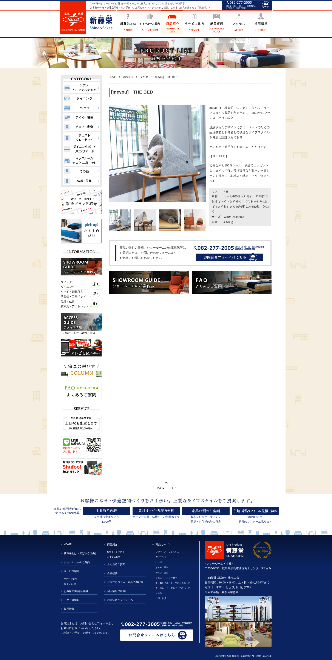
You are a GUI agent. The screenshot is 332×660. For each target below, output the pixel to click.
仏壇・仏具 (161, 598)
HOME (113, 76)
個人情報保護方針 (117, 591)
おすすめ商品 (113, 557)
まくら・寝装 (162, 567)
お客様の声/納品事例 (76, 591)
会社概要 (112, 573)
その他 (144, 76)
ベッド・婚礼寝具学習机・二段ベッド (73, 294)
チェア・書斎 (162, 572)
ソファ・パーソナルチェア (168, 552)
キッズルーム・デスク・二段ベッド (173, 588)
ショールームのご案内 (77, 562)
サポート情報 (70, 579)
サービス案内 (71, 571)
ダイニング (161, 557)
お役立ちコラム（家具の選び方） (126, 582)
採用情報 (69, 608)
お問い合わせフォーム (120, 600)
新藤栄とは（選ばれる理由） (80, 553)
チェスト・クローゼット (167, 578)
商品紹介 (128, 76)
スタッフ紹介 (70, 584)
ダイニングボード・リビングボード (173, 583)
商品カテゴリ (163, 544)
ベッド (159, 562)
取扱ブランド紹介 (115, 552)
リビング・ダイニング (68, 284)
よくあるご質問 (116, 564)
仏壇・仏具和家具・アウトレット (75, 304)
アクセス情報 (71, 600)
